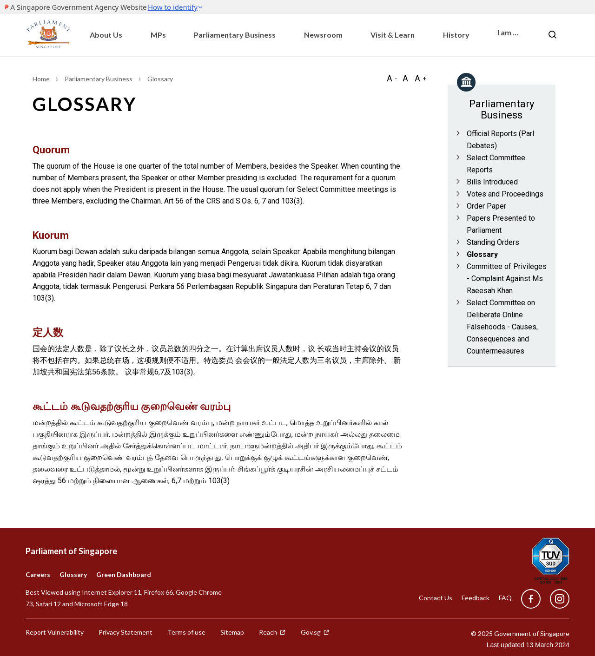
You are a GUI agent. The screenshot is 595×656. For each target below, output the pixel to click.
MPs (158, 34)
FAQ (505, 598)
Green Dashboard (123, 574)
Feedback (475, 598)
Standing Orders (493, 242)
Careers (38, 574)
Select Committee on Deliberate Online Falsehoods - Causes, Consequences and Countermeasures (502, 326)
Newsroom (323, 34)
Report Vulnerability (55, 632)
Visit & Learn (392, 34)
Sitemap (232, 632)
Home (42, 79)
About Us (106, 34)
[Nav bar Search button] (552, 35)
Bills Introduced (492, 181)
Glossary (482, 254)
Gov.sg (315, 632)
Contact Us (435, 598)
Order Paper (486, 206)
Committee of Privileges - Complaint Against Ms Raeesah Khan (507, 278)
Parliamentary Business (235, 34)
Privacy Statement (125, 632)
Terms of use (186, 632)
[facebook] (531, 599)
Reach (272, 632)
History (456, 34)
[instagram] (555, 599)
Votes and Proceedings (505, 194)
